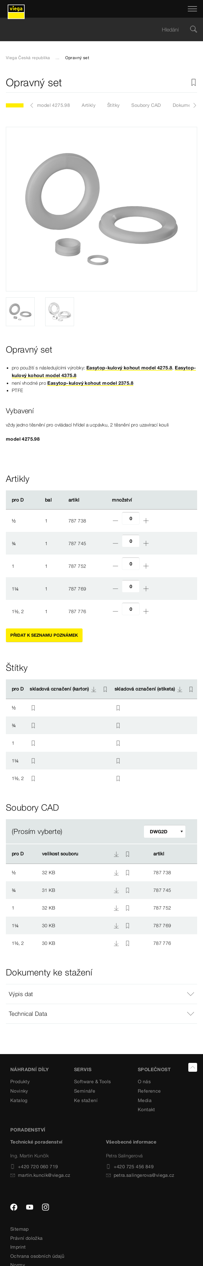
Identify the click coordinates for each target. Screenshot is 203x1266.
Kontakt (146, 1109)
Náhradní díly (29, 1069)
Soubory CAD (146, 105)
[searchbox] (96, 29)
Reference (149, 1091)
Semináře (84, 1091)
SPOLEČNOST (154, 1069)
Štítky (113, 105)
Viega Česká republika (28, 57)
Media (145, 1100)
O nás (144, 1081)
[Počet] (131, 518)
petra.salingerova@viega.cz (140, 1175)
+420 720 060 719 (34, 1166)
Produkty (20, 1081)
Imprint (18, 1247)
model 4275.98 (53, 105)
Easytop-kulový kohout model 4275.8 (129, 368)
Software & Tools (92, 1081)
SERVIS (82, 1069)
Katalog (19, 1100)
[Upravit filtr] (164, 831)
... (57, 57)
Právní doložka (26, 1238)
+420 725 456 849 (130, 1166)
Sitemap (19, 1229)
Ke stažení (86, 1100)
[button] (101, 994)
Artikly (88, 105)
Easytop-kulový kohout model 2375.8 (90, 383)
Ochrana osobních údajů (37, 1256)
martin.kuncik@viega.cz (40, 1175)
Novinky (19, 1091)
